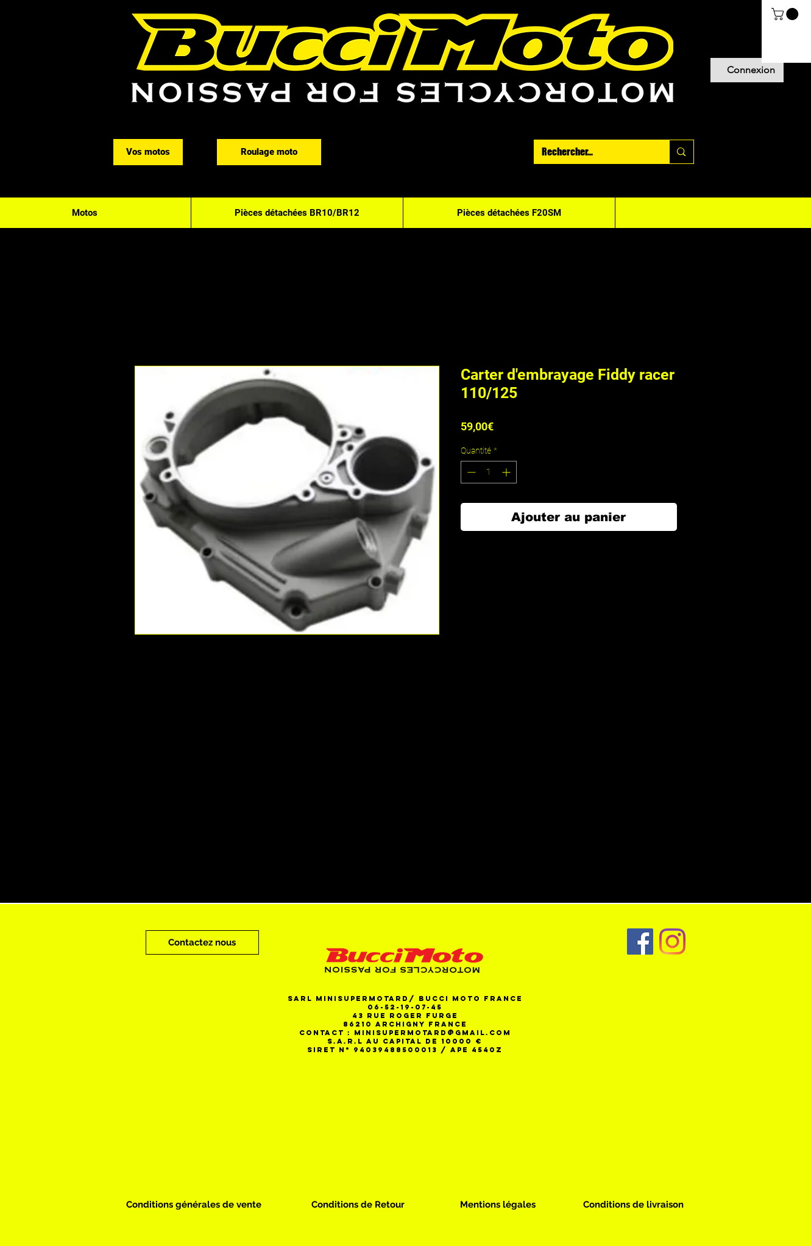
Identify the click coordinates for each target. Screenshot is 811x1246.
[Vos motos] (148, 152)
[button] (786, 14)
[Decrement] (470, 472)
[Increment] (507, 472)
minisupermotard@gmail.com (432, 1032)
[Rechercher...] (593, 151)
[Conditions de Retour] (358, 1204)
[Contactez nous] (202, 942)
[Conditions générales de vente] (193, 1204)
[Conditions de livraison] (633, 1204)
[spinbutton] (489, 472)
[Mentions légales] (498, 1204)
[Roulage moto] (269, 152)
